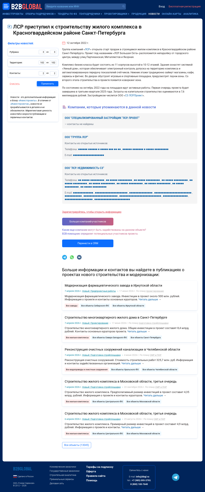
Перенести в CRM (88, 243)
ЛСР (87, 49)
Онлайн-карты (171, 13)
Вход (162, 6)
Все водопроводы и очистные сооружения (86, 369)
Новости (154, 13)
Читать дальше (148, 299)
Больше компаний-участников (88, 221)
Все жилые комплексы (77, 337)
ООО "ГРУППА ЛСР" (76, 137)
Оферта (91, 471)
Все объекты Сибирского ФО (95, 305)
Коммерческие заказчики (63, 466)
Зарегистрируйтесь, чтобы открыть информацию (91, 211)
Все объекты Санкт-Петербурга (146, 337)
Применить (47, 83)
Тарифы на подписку (99, 466)
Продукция (138, 13)
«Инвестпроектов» (19, 104)
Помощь (91, 480)
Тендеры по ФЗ (67, 13)
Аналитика (190, 13)
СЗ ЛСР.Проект (134, 95)
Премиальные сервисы (62, 479)
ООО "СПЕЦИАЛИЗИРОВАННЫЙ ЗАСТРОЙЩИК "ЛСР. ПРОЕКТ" (102, 118)
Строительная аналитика (63, 475)
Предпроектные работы (99, 291)
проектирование (155, 291)
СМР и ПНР (155, 355)
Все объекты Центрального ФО (108, 401)
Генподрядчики (89, 13)
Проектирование (95, 323)
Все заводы (71, 305)
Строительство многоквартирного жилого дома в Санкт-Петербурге (116, 317)
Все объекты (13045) (76, 445)
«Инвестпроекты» (27, 100)
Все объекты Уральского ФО (125, 369)
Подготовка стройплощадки (101, 355)
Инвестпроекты (13, 13)
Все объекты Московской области (143, 401)
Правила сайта (95, 475)
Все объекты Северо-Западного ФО (110, 337)
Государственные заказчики (64, 471)
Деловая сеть (57, 483)
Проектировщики (115, 13)
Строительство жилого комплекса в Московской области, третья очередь (121, 381)
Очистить (15, 83)
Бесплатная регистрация (185, 6)
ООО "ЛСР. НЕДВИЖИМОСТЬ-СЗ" (84, 168)
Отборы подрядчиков (39, 13)
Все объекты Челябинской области (160, 369)
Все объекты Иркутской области (128, 305)
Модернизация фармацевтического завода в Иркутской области (113, 285)
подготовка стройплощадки (153, 323)
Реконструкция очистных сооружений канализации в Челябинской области (122, 349)
